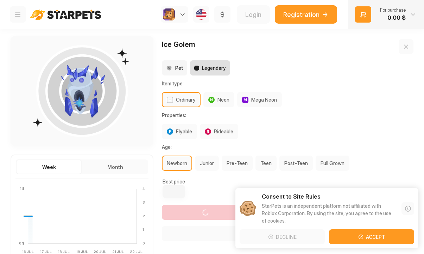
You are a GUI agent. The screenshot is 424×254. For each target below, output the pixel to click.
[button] (386, 14)
